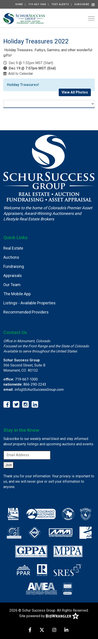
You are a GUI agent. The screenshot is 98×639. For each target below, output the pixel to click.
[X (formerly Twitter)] (42, 630)
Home (19, 4)
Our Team (12, 284)
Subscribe (81, 4)
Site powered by (49, 616)
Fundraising (13, 266)
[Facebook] (30, 630)
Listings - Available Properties (29, 303)
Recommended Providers (26, 312)
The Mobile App (17, 293)
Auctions (11, 257)
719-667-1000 (37, 4)
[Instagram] (54, 630)
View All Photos (75, 92)
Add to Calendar (20, 73)
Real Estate (13, 248)
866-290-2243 (34, 384)
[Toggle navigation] (91, 18)
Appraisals (12, 275)
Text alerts (60, 4)
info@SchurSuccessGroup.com (38, 389)
